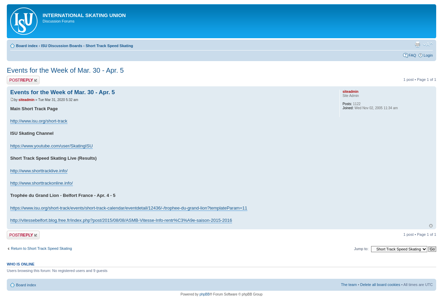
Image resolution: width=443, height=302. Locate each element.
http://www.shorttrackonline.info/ (41, 183)
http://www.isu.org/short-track (38, 121)
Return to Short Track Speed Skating (41, 248)
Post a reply (23, 80)
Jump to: (361, 249)
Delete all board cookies (380, 285)
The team (349, 285)
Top (431, 226)
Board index (27, 46)
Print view (417, 44)
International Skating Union (84, 15)
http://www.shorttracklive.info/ (38, 170)
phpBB (204, 294)
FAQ (412, 55)
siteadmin (26, 100)
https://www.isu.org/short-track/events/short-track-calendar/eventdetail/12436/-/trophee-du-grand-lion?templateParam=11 (128, 208)
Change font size (428, 44)
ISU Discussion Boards (61, 46)
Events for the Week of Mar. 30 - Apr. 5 (65, 70)
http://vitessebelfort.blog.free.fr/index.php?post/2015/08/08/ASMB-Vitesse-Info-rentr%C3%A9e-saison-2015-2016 (121, 220)
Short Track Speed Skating (109, 46)
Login (428, 55)
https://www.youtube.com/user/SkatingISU (51, 145)
